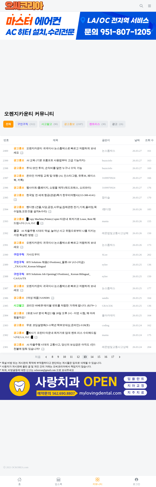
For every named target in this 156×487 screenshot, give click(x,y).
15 (99, 356)
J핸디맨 (106, 209)
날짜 (137, 140)
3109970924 (108, 178)
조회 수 (149, 140)
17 (112, 356)
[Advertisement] (78, 71)
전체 (8, 124)
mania (105, 221)
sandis (105, 298)
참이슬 (106, 197)
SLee (104, 254)
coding (105, 325)
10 (64, 356)
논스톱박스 (108, 150)
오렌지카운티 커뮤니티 (29, 113)
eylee (104, 264)
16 (105, 356)
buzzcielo (107, 160)
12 (78, 356)
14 (92, 356)
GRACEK (107, 305)
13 (85, 356)
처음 (38, 356)
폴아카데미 (108, 315)
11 (71, 356)
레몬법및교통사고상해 (115, 233)
